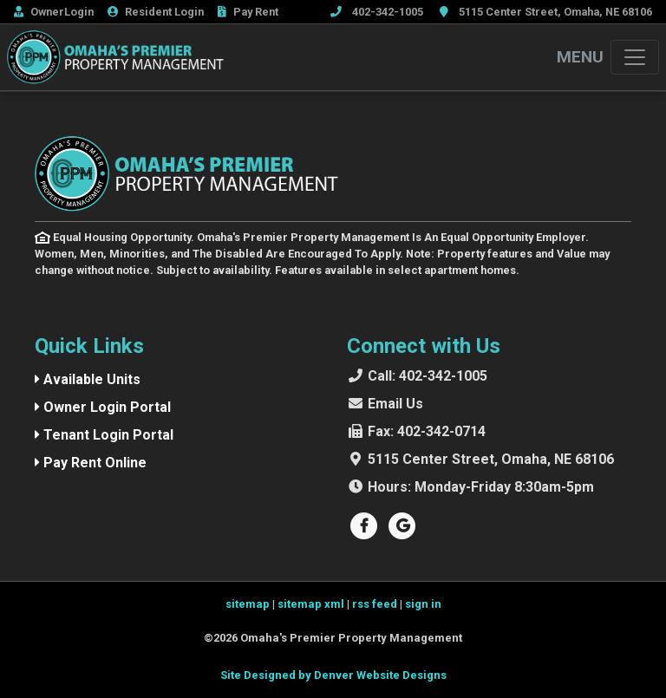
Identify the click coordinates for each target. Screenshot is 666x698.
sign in (423, 603)
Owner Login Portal (103, 407)
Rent (248, 11)
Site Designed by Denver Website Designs (333, 675)
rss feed (374, 603)
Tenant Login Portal (104, 435)
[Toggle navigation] (634, 57)
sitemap (247, 603)
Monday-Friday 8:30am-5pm (481, 487)
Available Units (87, 379)
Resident (156, 11)
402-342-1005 (427, 376)
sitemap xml (311, 603)
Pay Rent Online (91, 462)
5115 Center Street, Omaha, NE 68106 (491, 459)
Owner (54, 11)
